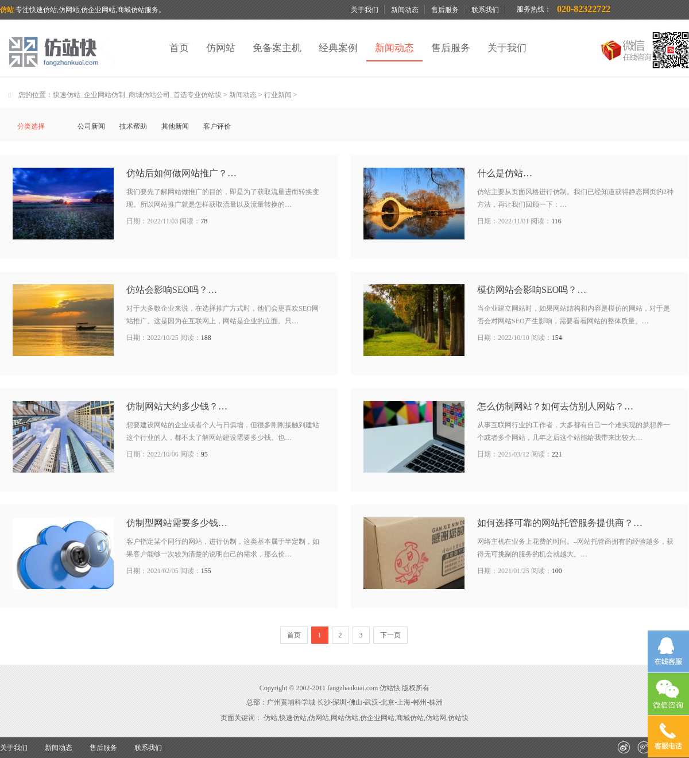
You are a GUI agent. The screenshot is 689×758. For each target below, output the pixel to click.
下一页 (390, 635)
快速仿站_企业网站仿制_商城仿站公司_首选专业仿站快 (137, 95)
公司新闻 (91, 126)
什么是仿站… (504, 173)
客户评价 (217, 126)
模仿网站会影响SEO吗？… (531, 290)
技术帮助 (133, 126)
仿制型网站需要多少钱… (176, 523)
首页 (179, 47)
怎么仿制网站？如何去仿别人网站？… (555, 406)
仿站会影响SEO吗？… (171, 290)
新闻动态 (405, 10)
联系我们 (485, 10)
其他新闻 (175, 126)
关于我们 (364, 10)
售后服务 (445, 10)
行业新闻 (278, 95)
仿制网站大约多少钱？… (176, 406)
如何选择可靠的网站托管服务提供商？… (559, 523)
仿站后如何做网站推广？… (181, 173)
